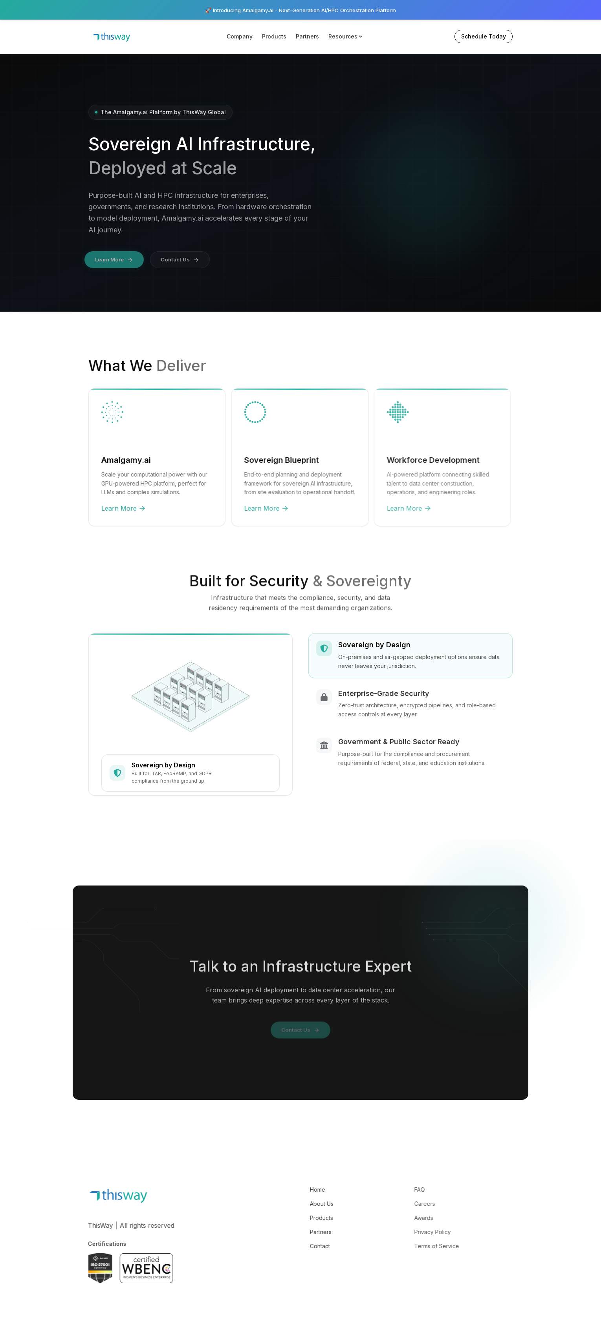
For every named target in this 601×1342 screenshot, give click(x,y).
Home (308, 1191)
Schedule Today (483, 36)
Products (274, 36)
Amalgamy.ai (117, 460)
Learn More (114, 509)
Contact (311, 1247)
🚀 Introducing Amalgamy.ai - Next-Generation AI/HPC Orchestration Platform (300, 10)
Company (240, 36)
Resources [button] (346, 36)
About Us (312, 1205)
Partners (307, 36)
